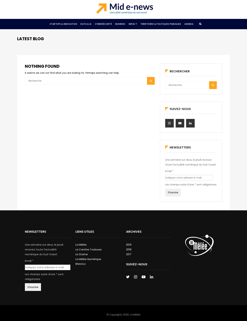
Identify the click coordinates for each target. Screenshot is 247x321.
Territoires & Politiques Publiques (160, 24)
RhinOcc (80, 264)
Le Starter (81, 254)
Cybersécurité (103, 24)
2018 (128, 249)
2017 (128, 254)
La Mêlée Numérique (88, 259)
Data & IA (85, 24)
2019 (128, 244)
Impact (133, 24)
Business (120, 24)
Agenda (188, 24)
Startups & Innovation (63, 24)
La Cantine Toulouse (88, 249)
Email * (169, 171)
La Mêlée (81, 244)
